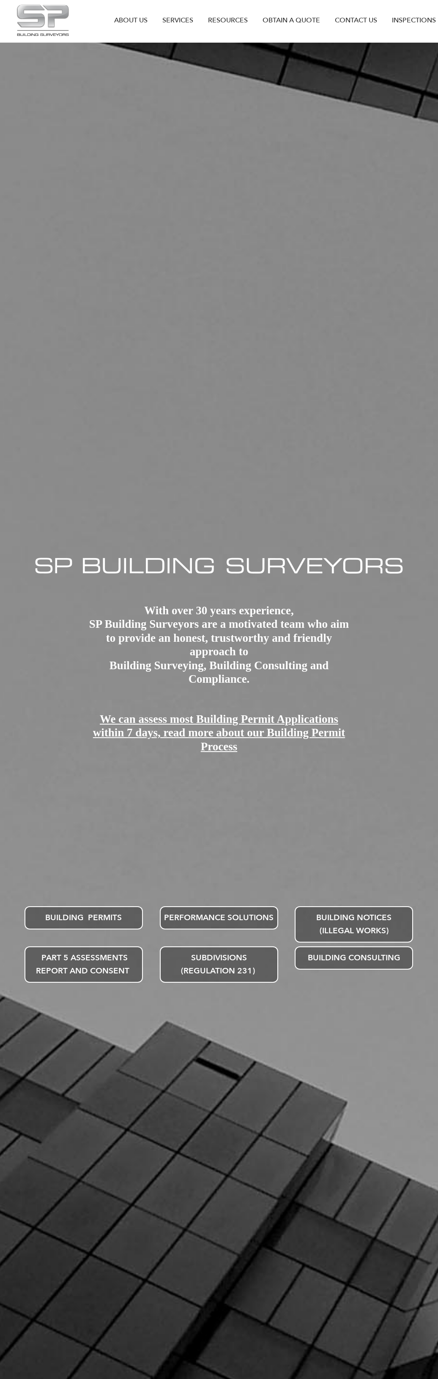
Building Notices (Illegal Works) (353, 924)
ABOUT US (131, 20)
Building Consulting (354, 957)
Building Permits (83, 917)
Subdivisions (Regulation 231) (219, 964)
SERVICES (177, 20)
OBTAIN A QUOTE (291, 20)
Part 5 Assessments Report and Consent (83, 964)
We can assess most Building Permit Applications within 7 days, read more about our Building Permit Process (219, 733)
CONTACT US (356, 20)
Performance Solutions (219, 917)
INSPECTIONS (414, 20)
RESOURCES (228, 20)
